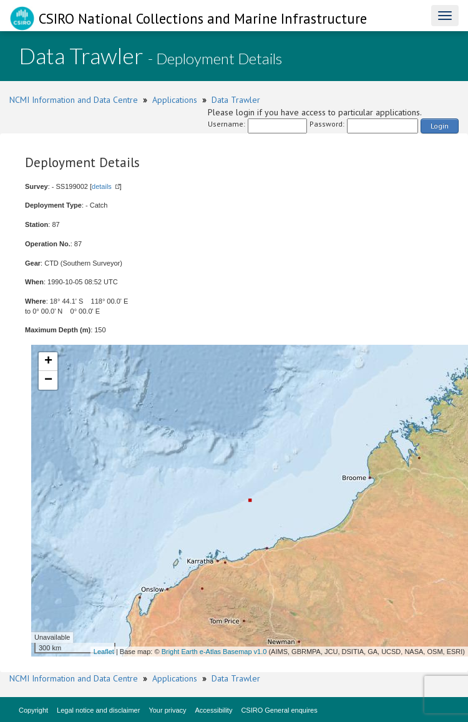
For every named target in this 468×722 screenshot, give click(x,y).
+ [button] (48, 361)
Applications (174, 99)
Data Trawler (236, 99)
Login (440, 125)
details (102, 186)
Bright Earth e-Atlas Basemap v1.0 (214, 651)
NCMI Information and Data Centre (73, 99)
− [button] (48, 380)
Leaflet (104, 651)
